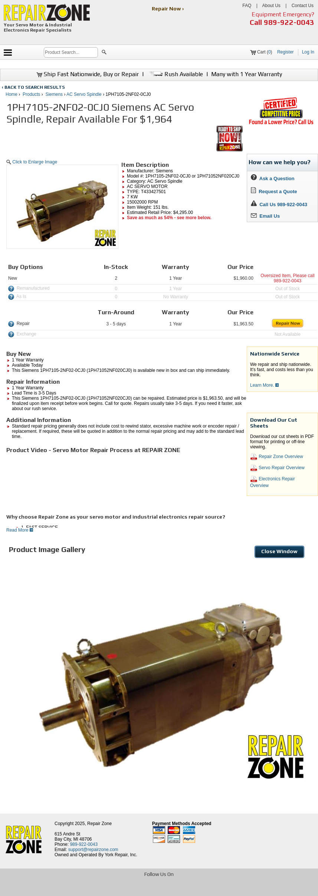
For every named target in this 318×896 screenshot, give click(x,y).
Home (11, 94)
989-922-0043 (289, 22)
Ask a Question (272, 178)
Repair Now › (168, 9)
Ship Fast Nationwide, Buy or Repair (87, 74)
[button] (104, 53)
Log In (308, 52)
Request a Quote (274, 191)
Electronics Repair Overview (272, 481)
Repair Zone (99, 823)
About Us (271, 5)
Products (31, 94)
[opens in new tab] (105, 889)
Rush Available (175, 74)
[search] (71, 52)
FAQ (246, 5)
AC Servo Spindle (84, 94)
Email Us (265, 216)
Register (285, 52)
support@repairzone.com (93, 849)
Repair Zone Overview (276, 457)
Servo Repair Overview (277, 468)
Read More (19, 530)
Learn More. (264, 385)
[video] (62, 481)
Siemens (54, 94)
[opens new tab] (281, 123)
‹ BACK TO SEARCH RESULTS (33, 87)
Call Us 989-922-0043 (283, 204)
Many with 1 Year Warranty (246, 74)
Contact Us (303, 5)
